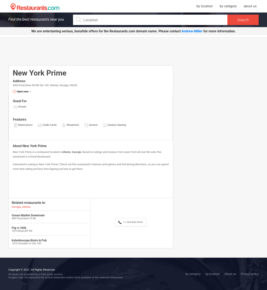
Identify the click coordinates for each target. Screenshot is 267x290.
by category (228, 6)
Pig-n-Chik (19, 227)
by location (204, 6)
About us (230, 274)
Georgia (76, 152)
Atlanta (66, 152)
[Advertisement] (91, 51)
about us (250, 6)
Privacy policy (250, 274)
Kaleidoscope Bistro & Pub (29, 240)
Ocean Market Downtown (28, 215)
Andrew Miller (192, 31)
